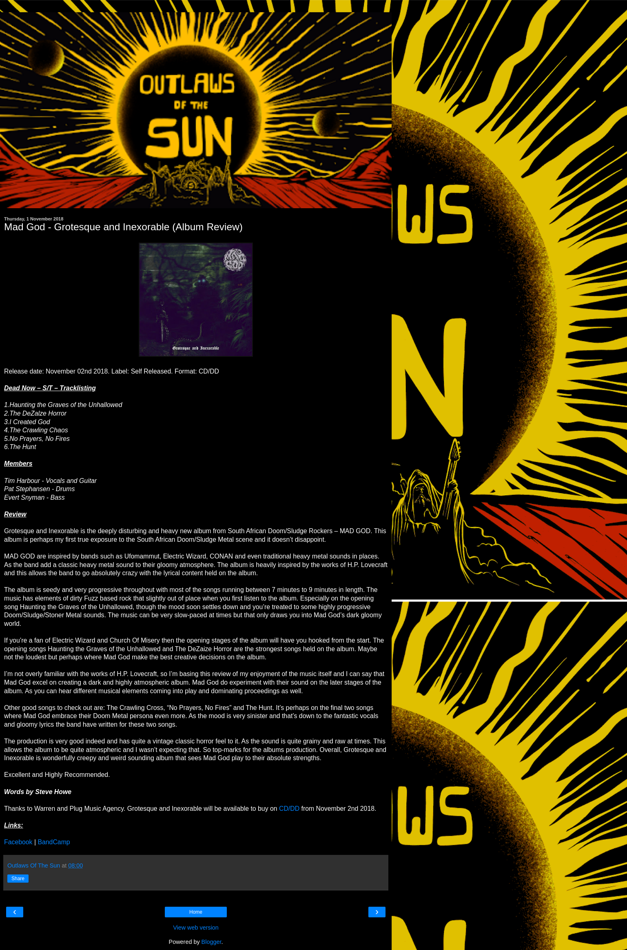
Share (17, 878)
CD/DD (289, 808)
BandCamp (54, 842)
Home (195, 912)
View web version (196, 927)
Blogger (212, 942)
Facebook (18, 842)
